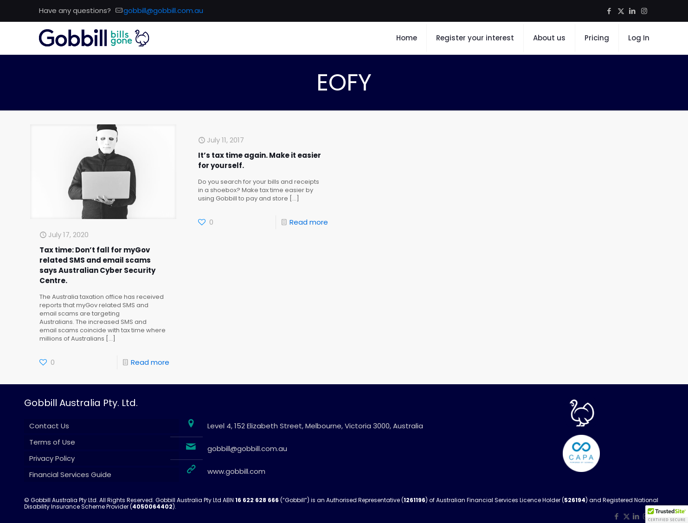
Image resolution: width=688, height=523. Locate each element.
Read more (150, 362)
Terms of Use (52, 442)
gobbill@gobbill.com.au (247, 448)
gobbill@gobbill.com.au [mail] (163, 10)
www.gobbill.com (236, 471)
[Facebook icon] (609, 11)
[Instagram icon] (644, 11)
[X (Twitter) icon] (620, 11)
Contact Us (49, 426)
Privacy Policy (52, 458)
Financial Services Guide (70, 474)
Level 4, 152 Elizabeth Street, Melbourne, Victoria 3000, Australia (315, 426)
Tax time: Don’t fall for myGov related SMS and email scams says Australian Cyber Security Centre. (97, 265)
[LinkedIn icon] (632, 11)
